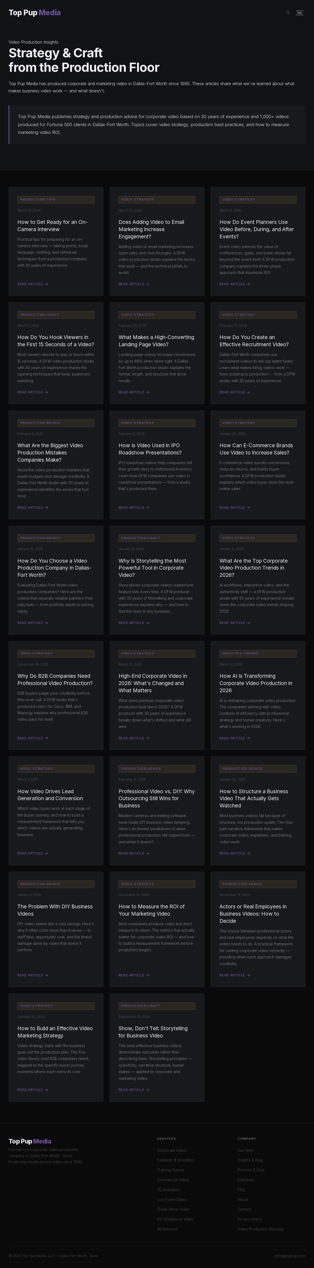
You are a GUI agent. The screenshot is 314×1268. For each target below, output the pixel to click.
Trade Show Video (173, 1209)
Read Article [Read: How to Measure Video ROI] (134, 975)
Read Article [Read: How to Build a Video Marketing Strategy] (32, 1090)
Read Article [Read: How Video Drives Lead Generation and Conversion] (32, 853)
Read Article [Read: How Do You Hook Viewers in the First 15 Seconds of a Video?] (32, 392)
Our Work (246, 1150)
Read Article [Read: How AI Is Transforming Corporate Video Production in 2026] (235, 738)
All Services (167, 1229)
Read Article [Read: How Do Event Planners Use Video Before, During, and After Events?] (235, 284)
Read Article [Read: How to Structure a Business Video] (235, 853)
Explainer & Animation (175, 1160)
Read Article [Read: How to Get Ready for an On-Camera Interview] (32, 284)
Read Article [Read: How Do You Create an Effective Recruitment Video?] (235, 392)
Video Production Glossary (261, 1229)
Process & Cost (251, 1170)
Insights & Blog (250, 1160)
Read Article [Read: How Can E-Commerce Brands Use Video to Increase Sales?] (235, 508)
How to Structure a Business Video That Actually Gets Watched (254, 798)
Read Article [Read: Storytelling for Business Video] (134, 1090)
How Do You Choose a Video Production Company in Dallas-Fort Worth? (54, 568)
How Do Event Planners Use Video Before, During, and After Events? (257, 229)
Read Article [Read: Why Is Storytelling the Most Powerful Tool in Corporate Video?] (134, 623)
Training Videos (170, 1170)
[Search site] (288, 12)
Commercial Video (173, 1180)
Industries (246, 1180)
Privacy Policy (250, 1219)
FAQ (241, 1190)
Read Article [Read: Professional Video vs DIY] (134, 853)
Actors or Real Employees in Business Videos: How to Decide (253, 913)
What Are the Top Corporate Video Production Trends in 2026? (254, 568)
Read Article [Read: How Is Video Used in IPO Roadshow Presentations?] (134, 508)
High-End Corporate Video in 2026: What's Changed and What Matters (153, 683)
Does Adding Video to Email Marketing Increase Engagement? (151, 229)
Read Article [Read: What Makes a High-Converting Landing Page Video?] (134, 392)
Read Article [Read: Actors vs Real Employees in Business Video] (235, 975)
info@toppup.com (290, 1256)
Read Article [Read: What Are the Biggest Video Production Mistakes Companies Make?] (32, 508)
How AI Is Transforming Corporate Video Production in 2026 (256, 683)
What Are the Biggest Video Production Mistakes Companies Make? (50, 452)
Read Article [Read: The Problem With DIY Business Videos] (32, 975)
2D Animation (168, 1190)
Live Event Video (172, 1200)
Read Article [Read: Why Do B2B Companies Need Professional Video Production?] (32, 738)
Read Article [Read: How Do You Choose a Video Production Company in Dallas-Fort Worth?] (32, 623)
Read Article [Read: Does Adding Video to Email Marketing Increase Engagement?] (134, 284)
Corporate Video (171, 1150)
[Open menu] (299, 13)
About (243, 1200)
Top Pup (35, 12)
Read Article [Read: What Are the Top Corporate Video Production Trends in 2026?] (235, 623)
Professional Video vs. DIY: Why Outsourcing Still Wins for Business (157, 798)
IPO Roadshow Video (175, 1219)
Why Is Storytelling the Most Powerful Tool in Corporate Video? (152, 568)
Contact (244, 1209)
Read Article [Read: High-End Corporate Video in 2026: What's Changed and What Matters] (134, 738)
